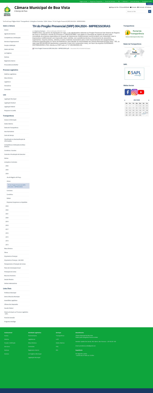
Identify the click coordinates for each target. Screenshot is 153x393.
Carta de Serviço (135, 1)
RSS (119, 1)
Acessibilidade (125, 7)
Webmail (125, 1)
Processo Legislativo (10, 70)
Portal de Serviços (110, 1)
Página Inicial (83, 1)
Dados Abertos (60, 343)
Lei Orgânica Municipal (34, 354)
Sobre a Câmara (9, 26)
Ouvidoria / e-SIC (147, 1)
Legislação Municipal (34, 357)
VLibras (149, 7)
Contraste (141, 7)
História (6, 339)
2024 (45, 21)
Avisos (50, 21)
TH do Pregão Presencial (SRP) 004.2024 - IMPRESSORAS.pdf (50, 48)
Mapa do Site (115, 7)
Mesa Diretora (32, 343)
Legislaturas (31, 339)
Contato (134, 7)
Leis (4, 95)
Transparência (25, 21)
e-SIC (57, 339)
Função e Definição (9, 343)
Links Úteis (7, 289)
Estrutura (7, 346)
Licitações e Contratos (36, 21)
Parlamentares (32, 336)
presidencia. (82, 346)
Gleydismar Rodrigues (39, 31)
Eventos (6, 354)
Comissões (31, 346)
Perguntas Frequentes (96, 1)
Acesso (6, 336)
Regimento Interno (33, 350)
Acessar (149, 4)
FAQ (57, 346)
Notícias (6, 350)
